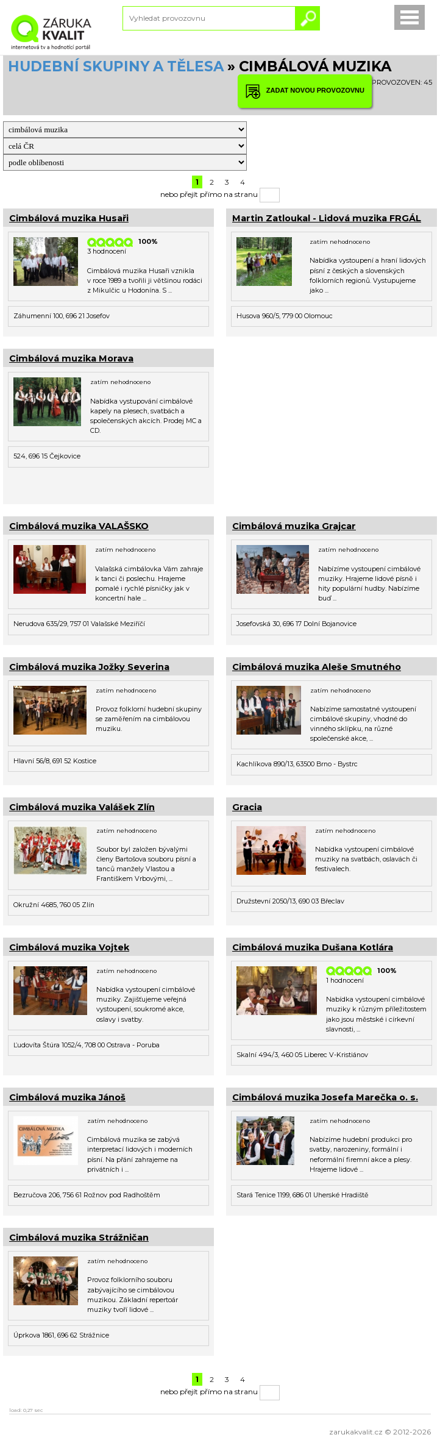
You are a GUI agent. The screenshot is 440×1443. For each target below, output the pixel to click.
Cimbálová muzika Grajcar (294, 526)
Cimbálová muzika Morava (71, 358)
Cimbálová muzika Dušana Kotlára (312, 947)
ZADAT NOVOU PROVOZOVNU (304, 91)
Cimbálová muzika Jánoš (67, 1097)
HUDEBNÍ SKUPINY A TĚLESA (116, 66)
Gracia (247, 807)
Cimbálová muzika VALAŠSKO (79, 526)
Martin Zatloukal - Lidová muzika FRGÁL (326, 218)
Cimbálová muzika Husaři (69, 218)
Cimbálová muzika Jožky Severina (89, 666)
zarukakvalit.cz (356, 1431)
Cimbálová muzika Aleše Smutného (316, 666)
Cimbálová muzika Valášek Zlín (82, 807)
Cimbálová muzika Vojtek (69, 947)
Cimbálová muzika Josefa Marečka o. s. (325, 1097)
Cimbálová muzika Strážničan (79, 1237)
